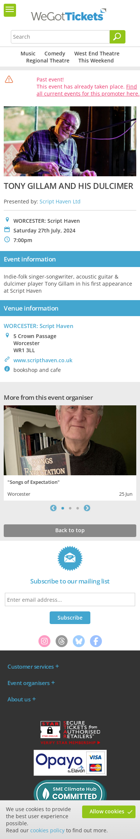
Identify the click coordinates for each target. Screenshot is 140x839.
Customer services (30, 666)
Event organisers (28, 683)
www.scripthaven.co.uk (42, 360)
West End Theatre (96, 53)
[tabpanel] (70, 452)
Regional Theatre (47, 60)
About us (18, 699)
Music (28, 53)
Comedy (54, 53)
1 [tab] (63, 508)
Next (87, 508)
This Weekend (96, 60)
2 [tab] (70, 508)
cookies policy (47, 830)
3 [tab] (78, 508)
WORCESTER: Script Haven (39, 326)
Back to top (70, 530)
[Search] (117, 37)
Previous (53, 508)
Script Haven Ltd (60, 201)
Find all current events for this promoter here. (88, 90)
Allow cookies (107, 811)
